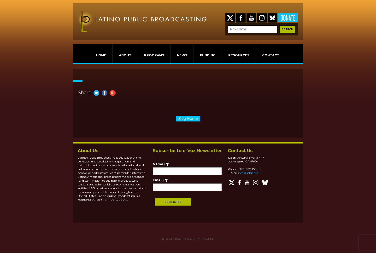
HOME (101, 55)
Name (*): (161, 164)
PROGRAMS (154, 55)
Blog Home (188, 118)
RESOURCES (238, 55)
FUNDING (208, 55)
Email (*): (160, 180)
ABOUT (125, 55)
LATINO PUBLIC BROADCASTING (192, 239)
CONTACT (270, 55)
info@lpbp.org (248, 173)
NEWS (182, 55)
